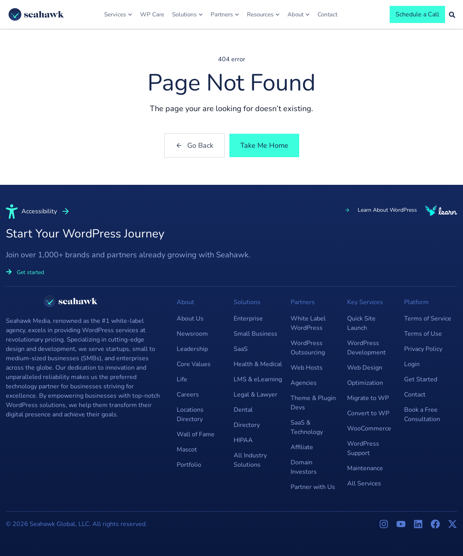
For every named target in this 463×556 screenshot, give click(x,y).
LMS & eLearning (258, 379)
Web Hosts (307, 367)
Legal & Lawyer (255, 394)
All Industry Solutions (250, 460)
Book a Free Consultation (422, 414)
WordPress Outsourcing (308, 348)
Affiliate (302, 447)
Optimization (365, 383)
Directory (247, 425)
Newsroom (192, 333)
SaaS (241, 349)
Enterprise (248, 318)
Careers (188, 394)
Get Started (420, 379)
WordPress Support (363, 448)
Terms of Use (423, 333)
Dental (243, 409)
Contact (415, 394)
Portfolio (189, 464)
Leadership (192, 349)
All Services (364, 483)
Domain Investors (304, 467)
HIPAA (243, 440)
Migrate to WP (368, 398)
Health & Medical (258, 364)
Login (412, 364)
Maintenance (365, 468)
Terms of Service (427, 318)
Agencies (304, 383)
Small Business (255, 333)
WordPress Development (366, 348)
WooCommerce (369, 428)
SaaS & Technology (307, 427)
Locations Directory (190, 414)
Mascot (187, 449)
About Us (190, 318)
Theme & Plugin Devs (313, 403)
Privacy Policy (423, 349)
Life (182, 379)
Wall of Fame (196, 434)
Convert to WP (368, 413)
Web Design (364, 367)
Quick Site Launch (361, 323)
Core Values (194, 364)
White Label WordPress (308, 323)
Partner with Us (313, 487)
